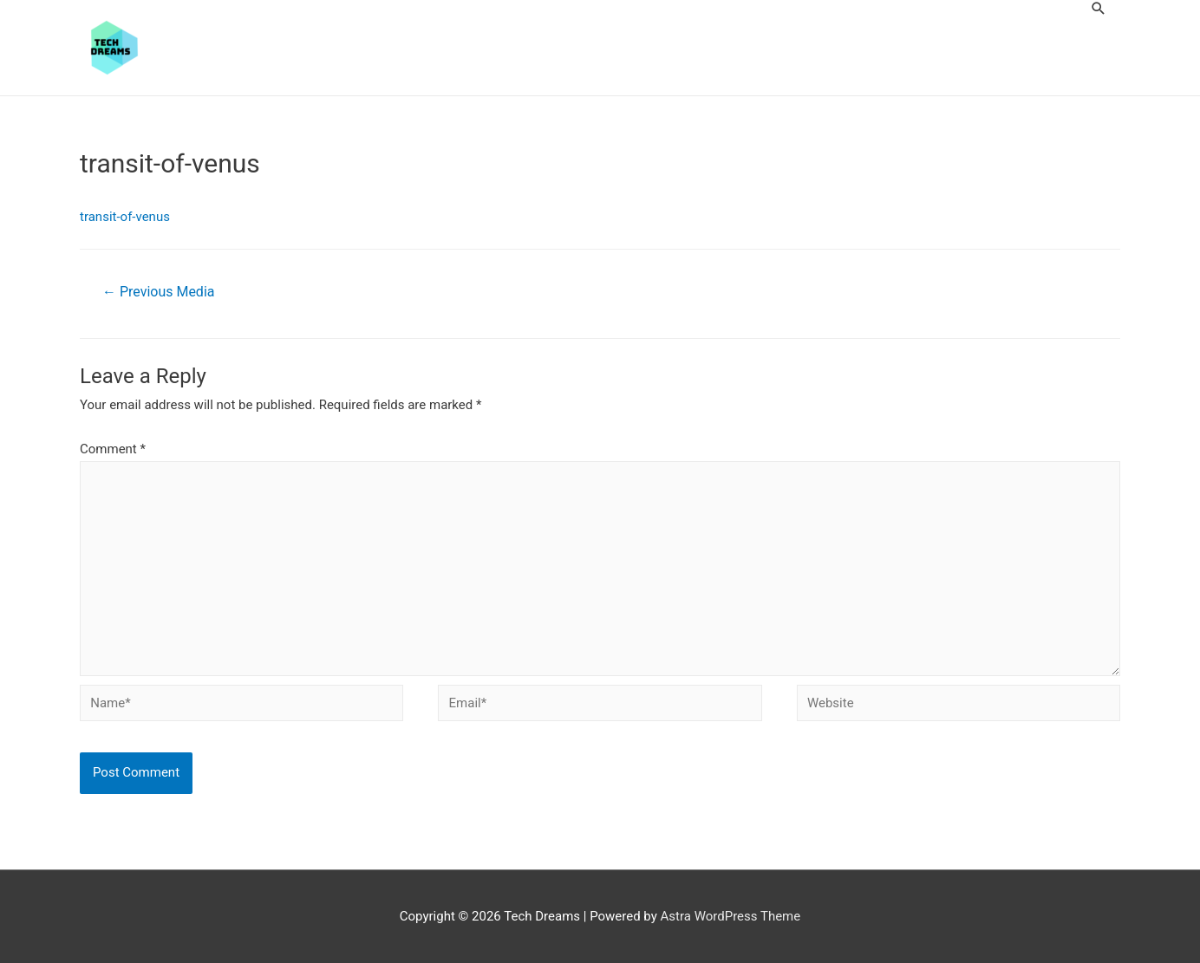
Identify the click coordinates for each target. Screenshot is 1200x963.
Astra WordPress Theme (731, 916)
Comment (113, 449)
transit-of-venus (125, 216)
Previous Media (158, 291)
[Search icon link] (1098, 8)
